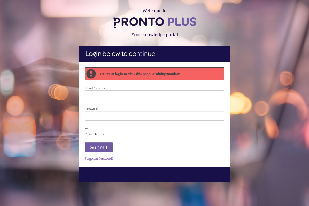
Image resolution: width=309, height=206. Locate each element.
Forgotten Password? (99, 159)
